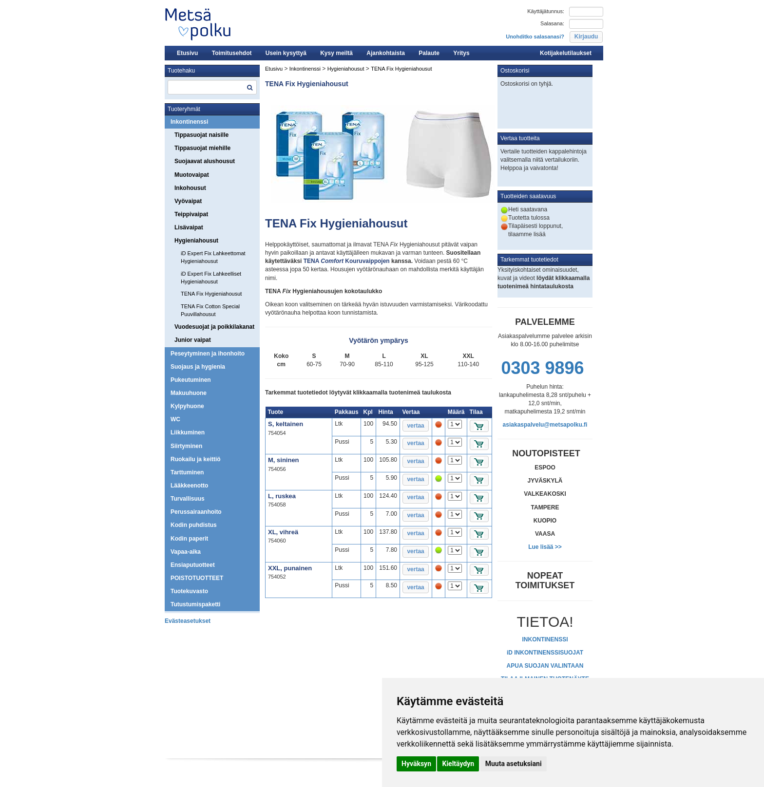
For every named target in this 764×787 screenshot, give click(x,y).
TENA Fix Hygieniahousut (211, 294)
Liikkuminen (188, 432)
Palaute (429, 53)
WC (175, 419)
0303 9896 (542, 368)
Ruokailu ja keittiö (196, 459)
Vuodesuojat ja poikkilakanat (214, 326)
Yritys (461, 53)
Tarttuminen (187, 472)
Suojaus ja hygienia (198, 366)
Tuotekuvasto (189, 591)
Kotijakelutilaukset (566, 53)
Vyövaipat (188, 201)
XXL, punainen (290, 568)
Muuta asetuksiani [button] (513, 764)
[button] (586, 37)
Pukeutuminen (191, 379)
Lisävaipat (188, 227)
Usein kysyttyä (286, 53)
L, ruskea (282, 496)
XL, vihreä (283, 532)
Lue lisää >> (545, 546)
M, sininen (283, 460)
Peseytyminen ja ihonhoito (208, 353)
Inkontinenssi (189, 121)
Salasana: (552, 23)
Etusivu (187, 53)
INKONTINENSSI (545, 639)
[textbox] (212, 87)
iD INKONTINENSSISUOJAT (545, 652)
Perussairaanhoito (196, 511)
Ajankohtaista (385, 53)
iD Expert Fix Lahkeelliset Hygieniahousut (211, 277)
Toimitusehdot (232, 53)
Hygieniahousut (196, 240)
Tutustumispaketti (195, 604)
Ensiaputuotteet (193, 565)
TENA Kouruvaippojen (347, 261)
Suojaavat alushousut (204, 161)
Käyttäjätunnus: (545, 11)
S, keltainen (285, 424)
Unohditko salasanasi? (535, 36)
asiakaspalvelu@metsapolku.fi (545, 424)
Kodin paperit (189, 538)
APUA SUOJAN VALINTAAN (545, 665)
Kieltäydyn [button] (458, 764)
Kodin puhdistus (194, 525)
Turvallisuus (188, 498)
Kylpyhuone (187, 406)
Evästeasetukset (187, 621)
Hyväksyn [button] (416, 764)
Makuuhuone (189, 393)
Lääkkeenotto (189, 485)
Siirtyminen (186, 446)
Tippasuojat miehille (202, 148)
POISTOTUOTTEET (197, 578)
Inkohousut (190, 188)
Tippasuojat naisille (201, 134)
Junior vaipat (192, 340)
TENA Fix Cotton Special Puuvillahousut (210, 310)
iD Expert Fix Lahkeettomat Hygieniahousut (213, 257)
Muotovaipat (191, 174)
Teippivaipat (191, 214)
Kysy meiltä (336, 53)
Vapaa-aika (186, 551)
